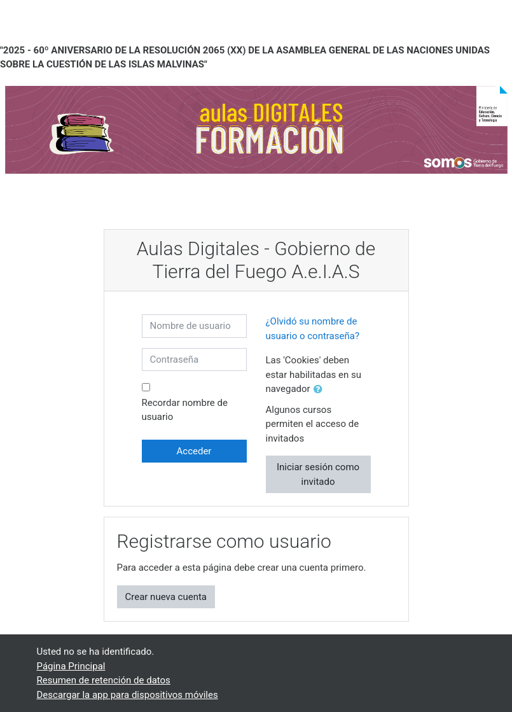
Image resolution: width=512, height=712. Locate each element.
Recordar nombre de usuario (185, 410)
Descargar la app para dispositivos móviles (127, 695)
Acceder (194, 451)
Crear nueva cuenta (166, 597)
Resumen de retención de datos (103, 680)
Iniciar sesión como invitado (318, 474)
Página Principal (71, 666)
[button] (320, 390)
